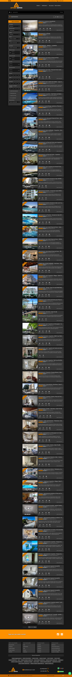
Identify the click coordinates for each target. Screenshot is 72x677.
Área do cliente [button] (57, 5)
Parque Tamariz (12, 650)
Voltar (61, 12)
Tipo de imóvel (11, 28)
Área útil (10, 61)
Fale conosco (51, 5)
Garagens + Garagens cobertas (13, 86)
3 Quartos (39, 648)
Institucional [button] (44, 5)
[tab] (14, 21)
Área (24, 648)
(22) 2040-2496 (60, 0)
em (16, 658)
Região (10, 36)
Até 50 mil (53, 644)
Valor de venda (11, 49)
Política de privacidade (50, 675)
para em (17, 661)
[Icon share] (9, 1)
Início (10, 12)
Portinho (10, 651)
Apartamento (15, 12)
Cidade (10, 32)
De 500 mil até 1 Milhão (56, 650)
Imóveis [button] (38, 5)
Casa (24, 644)
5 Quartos (39, 651)
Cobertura (25, 651)
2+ (13, 75)
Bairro (10, 40)
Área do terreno (12, 67)
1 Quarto (39, 644)
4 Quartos (39, 650)
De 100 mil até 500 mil (56, 648)
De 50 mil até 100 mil (55, 646)
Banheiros (11, 81)
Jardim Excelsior (12, 648)
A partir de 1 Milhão (55, 651)
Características (11, 100)
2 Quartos (39, 646)
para (35, 658)
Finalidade (11, 45)
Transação (11, 24)
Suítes (10, 77)
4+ (18, 75)
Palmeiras (11, 646)
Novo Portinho (11, 644)
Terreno (24, 650)
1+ (10, 75)
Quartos (10, 73)
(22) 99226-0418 (53, 0)
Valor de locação (12, 55)
